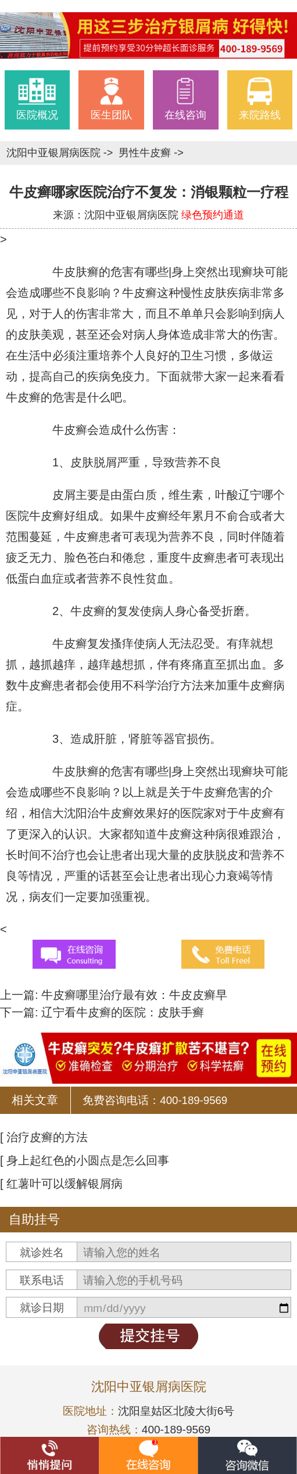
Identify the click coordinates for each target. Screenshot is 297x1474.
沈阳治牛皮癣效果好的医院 (133, 813)
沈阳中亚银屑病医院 (54, 153)
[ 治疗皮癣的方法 (44, 1137)
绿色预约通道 (212, 215)
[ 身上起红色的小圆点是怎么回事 (84, 1160)
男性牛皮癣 (146, 153)
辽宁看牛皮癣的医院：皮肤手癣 (121, 1012)
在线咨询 (185, 99)
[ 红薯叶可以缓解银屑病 (61, 1183)
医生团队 (112, 99)
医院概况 (37, 99)
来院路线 (260, 99)
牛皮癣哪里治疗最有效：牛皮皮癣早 (133, 994)
